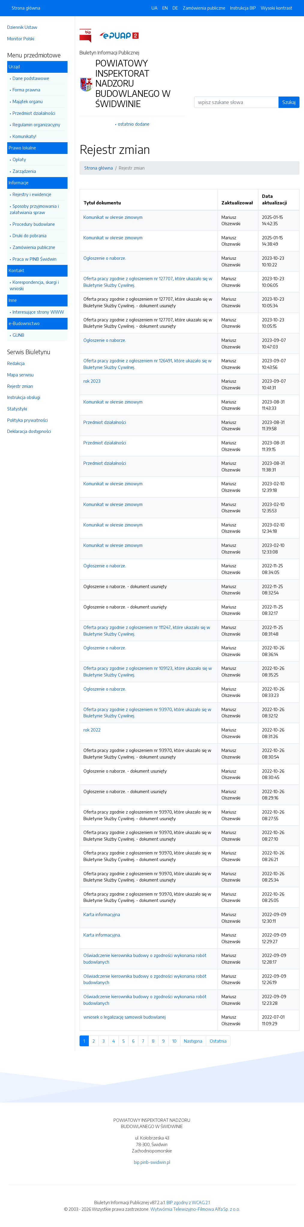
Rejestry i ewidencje (32, 194)
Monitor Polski (20, 38)
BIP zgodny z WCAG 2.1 (188, 1202)
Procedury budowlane (34, 224)
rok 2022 (92, 729)
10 (176, 1041)
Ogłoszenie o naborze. (104, 258)
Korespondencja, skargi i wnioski (34, 285)
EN (165, 8)
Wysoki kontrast (276, 8)
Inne (13, 300)
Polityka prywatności (27, 420)
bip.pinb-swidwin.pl (152, 1162)
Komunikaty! (24, 136)
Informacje (19, 182)
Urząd (14, 66)
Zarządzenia (24, 171)
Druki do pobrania (30, 235)
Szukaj (289, 102)
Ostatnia (220, 1041)
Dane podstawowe (31, 78)
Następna (195, 1041)
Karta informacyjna (101, 914)
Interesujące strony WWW (38, 311)
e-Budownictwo (24, 323)
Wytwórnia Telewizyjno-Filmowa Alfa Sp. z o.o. (195, 1209)
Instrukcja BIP (243, 8)
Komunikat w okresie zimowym (113, 217)
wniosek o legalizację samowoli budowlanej (124, 1017)
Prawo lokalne (22, 147)
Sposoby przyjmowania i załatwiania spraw (34, 209)
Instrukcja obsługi (23, 397)
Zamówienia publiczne (34, 247)
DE (175, 8)
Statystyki (17, 408)
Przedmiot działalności (34, 113)
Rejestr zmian (20, 386)
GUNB (18, 335)
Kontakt (16, 270)
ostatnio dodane (133, 124)
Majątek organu (28, 101)
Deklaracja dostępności (29, 431)
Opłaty (19, 159)
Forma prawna (26, 89)
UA (155, 8)
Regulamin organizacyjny (36, 124)
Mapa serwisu (20, 374)
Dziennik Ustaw (22, 27)
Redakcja (16, 363)
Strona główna (26, 8)
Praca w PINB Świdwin (34, 259)
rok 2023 (92, 381)
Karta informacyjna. (102, 934)
